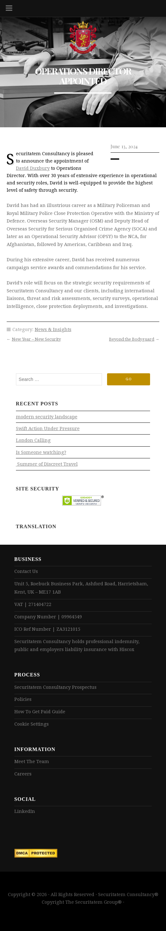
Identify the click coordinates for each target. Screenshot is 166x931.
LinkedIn (24, 811)
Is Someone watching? (41, 452)
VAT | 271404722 (32, 604)
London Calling (33, 440)
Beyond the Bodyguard (131, 339)
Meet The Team (31, 761)
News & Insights (53, 329)
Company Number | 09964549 (48, 616)
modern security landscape (46, 416)
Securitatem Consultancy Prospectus (55, 687)
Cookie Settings (31, 724)
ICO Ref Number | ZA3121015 (47, 629)
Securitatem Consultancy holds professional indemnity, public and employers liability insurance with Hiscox (77, 645)
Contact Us (26, 571)
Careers (23, 773)
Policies (23, 699)
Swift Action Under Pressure (48, 428)
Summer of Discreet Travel (47, 464)
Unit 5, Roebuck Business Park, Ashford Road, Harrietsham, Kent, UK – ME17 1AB (81, 588)
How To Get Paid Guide (39, 711)
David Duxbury (33, 168)
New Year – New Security (36, 339)
